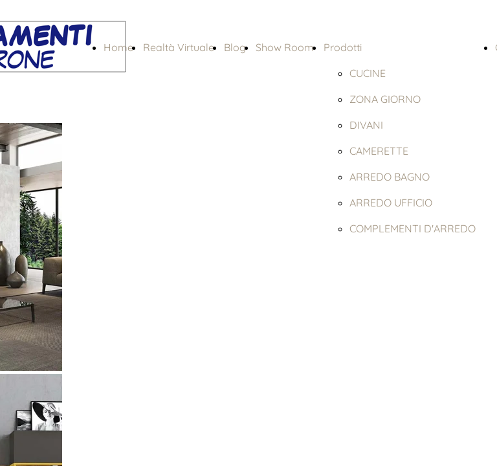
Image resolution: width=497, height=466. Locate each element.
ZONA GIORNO (385, 99)
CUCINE (367, 73)
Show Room (285, 47)
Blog (235, 47)
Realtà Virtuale (178, 47)
